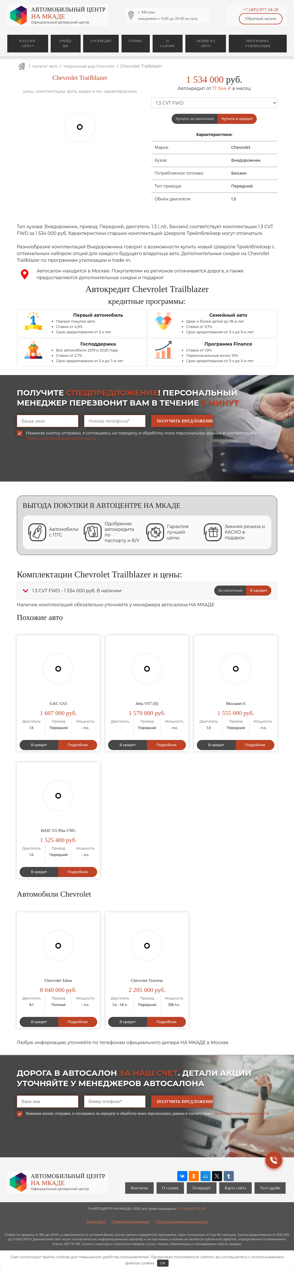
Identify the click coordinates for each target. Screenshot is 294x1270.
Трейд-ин (65, 43)
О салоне (167, 43)
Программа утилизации (257, 43)
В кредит (258, 590)
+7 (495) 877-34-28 (260, 9)
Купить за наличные (195, 118)
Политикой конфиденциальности (60, 438)
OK (163, 1263)
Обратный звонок (260, 18)
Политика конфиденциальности (181, 1221)
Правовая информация (130, 1221)
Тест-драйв (270, 1188)
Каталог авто (27, 43)
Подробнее (77, 745)
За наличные (230, 590)
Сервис (136, 41)
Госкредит (101, 41)
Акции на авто (205, 43)
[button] (25, 591)
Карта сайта (235, 1188)
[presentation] (59, 465)
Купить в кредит (237, 118)
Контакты (139, 1188)
